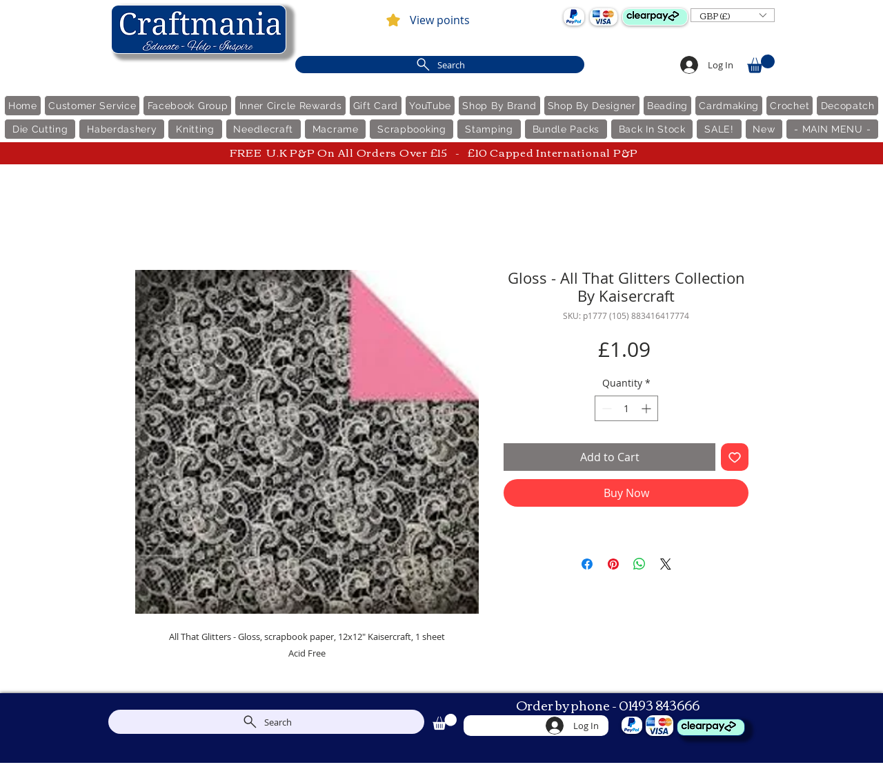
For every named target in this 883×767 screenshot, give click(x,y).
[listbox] (733, 15)
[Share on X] (665, 564)
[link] (761, 64)
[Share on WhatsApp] (639, 564)
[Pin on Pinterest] (613, 564)
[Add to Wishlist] (734, 457)
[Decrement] (605, 408)
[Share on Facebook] (587, 564)
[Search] (439, 64)
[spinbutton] (626, 408)
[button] (733, 15)
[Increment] (647, 408)
